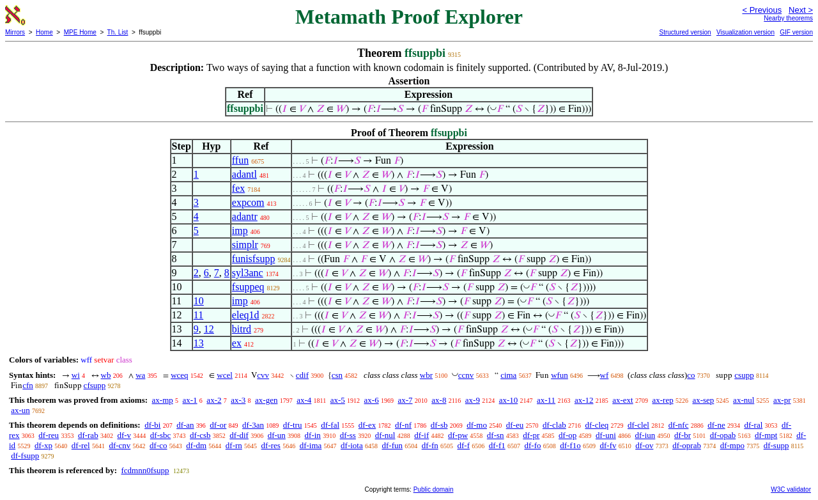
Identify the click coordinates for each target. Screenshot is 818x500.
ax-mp (162, 400)
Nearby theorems (788, 18)
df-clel (638, 425)
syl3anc (247, 272)
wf (604, 375)
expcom (248, 202)
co (691, 375)
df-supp (776, 445)
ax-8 (438, 400)
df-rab (88, 435)
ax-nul (743, 400)
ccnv (466, 375)
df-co (158, 445)
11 (198, 314)
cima (508, 375)
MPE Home (80, 32)
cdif (302, 375)
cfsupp (95, 385)
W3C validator (791, 489)
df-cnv (119, 445)
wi (76, 375)
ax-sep (703, 400)
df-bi (152, 425)
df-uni (606, 435)
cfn (27, 385)
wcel (225, 375)
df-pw (458, 435)
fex (238, 188)
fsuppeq (248, 286)
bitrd (241, 329)
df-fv (607, 445)
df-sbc (160, 435)
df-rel (81, 445)
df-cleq (596, 425)
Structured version (685, 32)
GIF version (796, 32)
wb (106, 375)
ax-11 (546, 400)
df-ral (753, 425)
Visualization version (745, 32)
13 (199, 343)
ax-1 (190, 400)
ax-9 (472, 400)
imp (240, 230)
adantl (244, 174)
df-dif (239, 435)
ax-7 (404, 400)
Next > (801, 10)
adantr (245, 216)
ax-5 (337, 400)
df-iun (645, 435)
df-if (421, 435)
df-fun (392, 445)
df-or (218, 425)
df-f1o (570, 445)
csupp (743, 375)
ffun (240, 160)
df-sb (439, 425)
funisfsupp (253, 258)
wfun (559, 375)
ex (237, 343)
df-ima (311, 445)
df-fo (532, 445)
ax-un (20, 410)
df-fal (330, 425)
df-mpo (732, 445)
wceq (179, 375)
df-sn (495, 435)
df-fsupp (25, 455)
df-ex (367, 425)
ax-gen (266, 400)
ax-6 (371, 400)
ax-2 (213, 400)
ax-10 (508, 400)
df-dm (196, 445)
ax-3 (238, 400)
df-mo (477, 425)
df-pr (531, 435)
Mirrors (15, 32)
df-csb (200, 435)
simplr (245, 244)
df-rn (234, 445)
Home (44, 32)
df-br (682, 435)
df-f (463, 445)
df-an (185, 425)
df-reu (48, 435)
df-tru (292, 425)
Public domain (433, 489)
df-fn (430, 445)
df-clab (554, 425)
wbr (426, 375)
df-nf (403, 425)
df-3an (253, 425)
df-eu (514, 425)
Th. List (117, 32)
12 (209, 329)
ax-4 (304, 400)
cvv (263, 375)
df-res (271, 445)
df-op (567, 435)
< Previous (762, 10)
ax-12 (584, 400)
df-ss (348, 435)
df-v (124, 435)
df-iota (352, 445)
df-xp (43, 445)
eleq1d (245, 314)
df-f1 (497, 445)
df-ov (644, 445)
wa (140, 375)
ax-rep (662, 400)
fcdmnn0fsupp (145, 470)
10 (199, 300)
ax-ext (622, 400)
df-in (313, 435)
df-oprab (686, 445)
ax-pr (782, 400)
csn (337, 375)
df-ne (716, 425)
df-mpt (766, 435)
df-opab (723, 435)
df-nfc (678, 425)
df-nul (385, 435)
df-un (277, 435)
